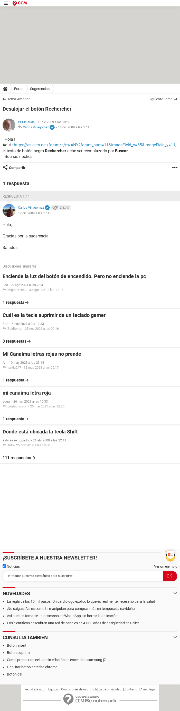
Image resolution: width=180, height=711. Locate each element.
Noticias (11, 566)
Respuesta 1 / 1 (16, 196)
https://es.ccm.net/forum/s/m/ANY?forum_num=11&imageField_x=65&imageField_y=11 (94, 145)
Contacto (131, 689)
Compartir (17, 168)
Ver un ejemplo (165, 566)
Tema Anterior (18, 99)
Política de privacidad (106, 689)
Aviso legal (148, 689)
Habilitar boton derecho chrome (32, 667)
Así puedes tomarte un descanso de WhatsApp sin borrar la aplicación (62, 616)
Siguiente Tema (160, 99)
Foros (18, 89)
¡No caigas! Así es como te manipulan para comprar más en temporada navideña (71, 609)
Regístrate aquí (34, 689)
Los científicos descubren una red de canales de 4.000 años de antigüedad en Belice (73, 623)
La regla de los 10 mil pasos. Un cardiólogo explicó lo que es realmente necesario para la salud (81, 601)
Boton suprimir (19, 653)
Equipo (53, 689)
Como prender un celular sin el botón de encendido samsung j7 (56, 660)
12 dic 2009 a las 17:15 (74, 127)
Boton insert (16, 645)
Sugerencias (40, 89)
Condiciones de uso (74, 689)
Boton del (14, 674)
